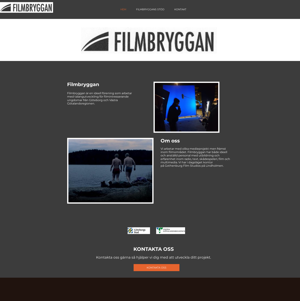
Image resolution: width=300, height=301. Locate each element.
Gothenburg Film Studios (183, 165)
